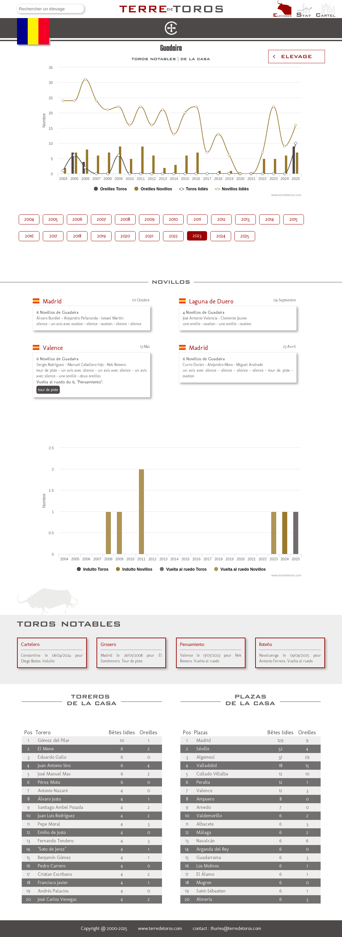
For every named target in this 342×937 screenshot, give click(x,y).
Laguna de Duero (211, 301)
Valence (53, 348)
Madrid (52, 301)
